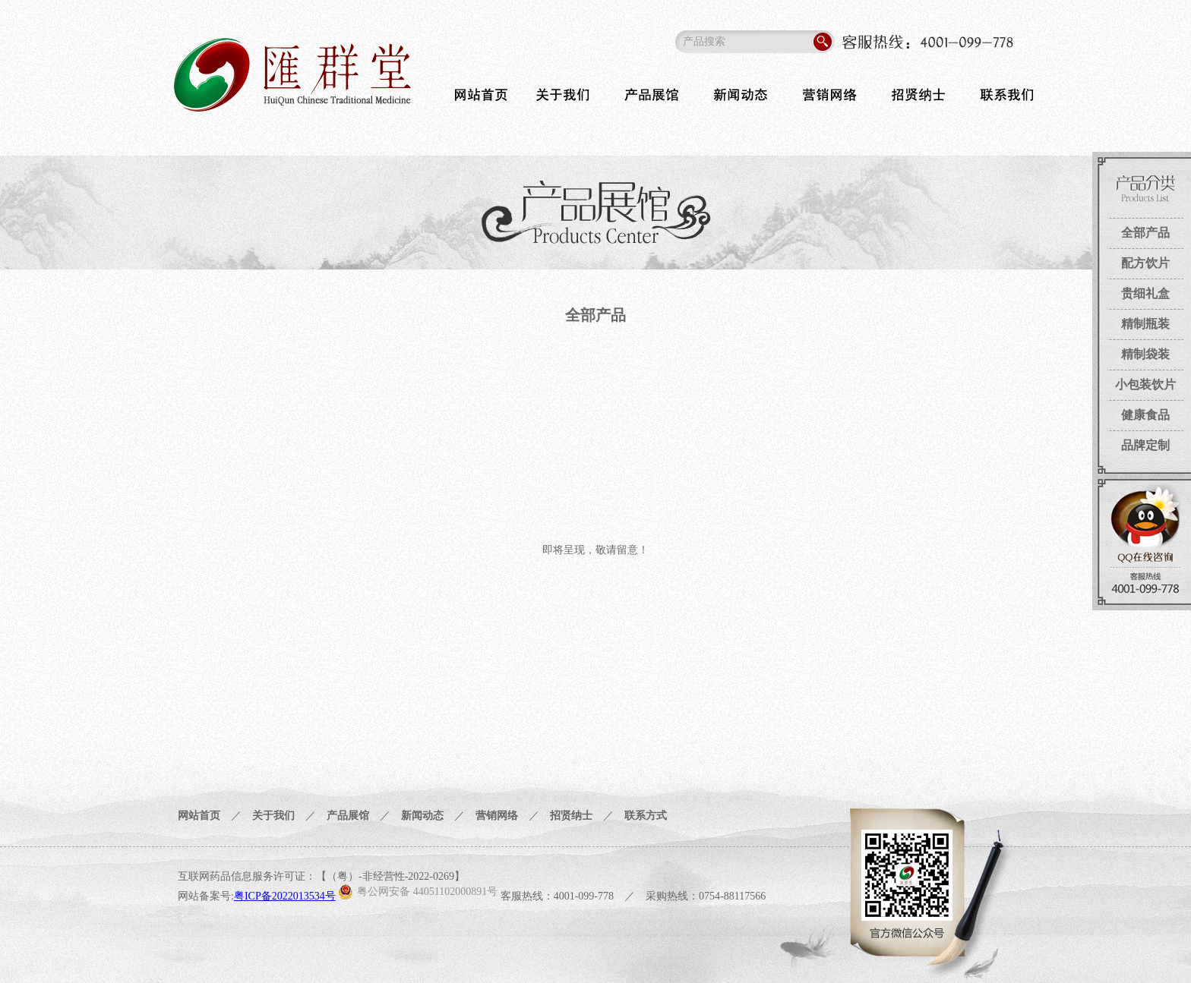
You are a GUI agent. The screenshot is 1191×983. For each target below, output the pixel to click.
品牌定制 (1145, 445)
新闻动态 (422, 815)
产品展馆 (348, 815)
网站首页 (199, 815)
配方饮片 (1145, 263)
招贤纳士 (571, 815)
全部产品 (1145, 232)
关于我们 (273, 815)
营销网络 (496, 815)
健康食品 (1145, 414)
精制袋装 (1145, 354)
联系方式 (645, 815)
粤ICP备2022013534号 (285, 896)
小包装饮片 (1145, 384)
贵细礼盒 (1145, 293)
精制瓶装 (1145, 323)
